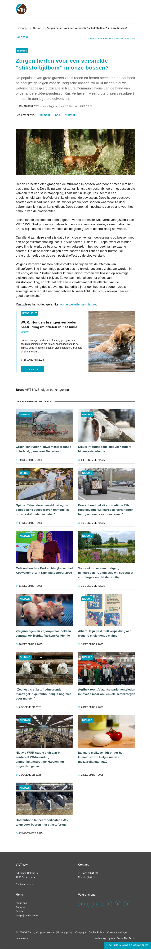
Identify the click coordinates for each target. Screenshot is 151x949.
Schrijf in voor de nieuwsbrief (128, 945)
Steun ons (21, 903)
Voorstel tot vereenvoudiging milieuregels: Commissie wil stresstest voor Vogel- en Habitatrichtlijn (105, 573)
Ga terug (22, 37)
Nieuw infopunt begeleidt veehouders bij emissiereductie (104, 449)
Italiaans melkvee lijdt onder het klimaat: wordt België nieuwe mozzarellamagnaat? (100, 757)
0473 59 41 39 (90, 873)
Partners (20, 907)
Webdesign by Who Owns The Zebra (115, 938)
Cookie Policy (96, 932)
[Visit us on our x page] (118, 904)
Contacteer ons (25, 884)
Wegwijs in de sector (27, 915)
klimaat (45, 115)
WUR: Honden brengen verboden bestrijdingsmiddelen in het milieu (50, 324)
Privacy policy (65, 932)
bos (57, 115)
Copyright (80, 932)
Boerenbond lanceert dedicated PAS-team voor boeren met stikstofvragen (42, 822)
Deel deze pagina (123, 38)
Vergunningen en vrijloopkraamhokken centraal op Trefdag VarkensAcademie (43, 633)
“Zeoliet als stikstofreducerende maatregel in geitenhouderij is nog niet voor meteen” (43, 694)
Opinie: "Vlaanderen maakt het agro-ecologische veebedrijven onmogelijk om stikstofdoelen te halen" (42, 510)
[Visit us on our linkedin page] (99, 904)
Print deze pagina (100, 38)
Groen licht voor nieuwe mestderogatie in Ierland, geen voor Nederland (43, 449)
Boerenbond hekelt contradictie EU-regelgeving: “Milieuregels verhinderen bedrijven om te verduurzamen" (106, 510)
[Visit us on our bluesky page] (127, 904)
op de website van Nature (78, 304)
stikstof (70, 115)
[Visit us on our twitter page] (90, 904)
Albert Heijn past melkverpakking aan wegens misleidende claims (104, 633)
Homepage (22, 28)
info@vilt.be (88, 877)
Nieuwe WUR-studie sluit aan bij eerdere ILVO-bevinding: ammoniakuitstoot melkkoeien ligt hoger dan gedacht (40, 759)
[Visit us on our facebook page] (81, 904)
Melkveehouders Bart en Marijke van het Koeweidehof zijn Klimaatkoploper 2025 (44, 570)
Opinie (19, 911)
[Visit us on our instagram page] (109, 904)
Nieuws (37, 28)
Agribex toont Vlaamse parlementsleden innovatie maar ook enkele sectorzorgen (106, 692)
